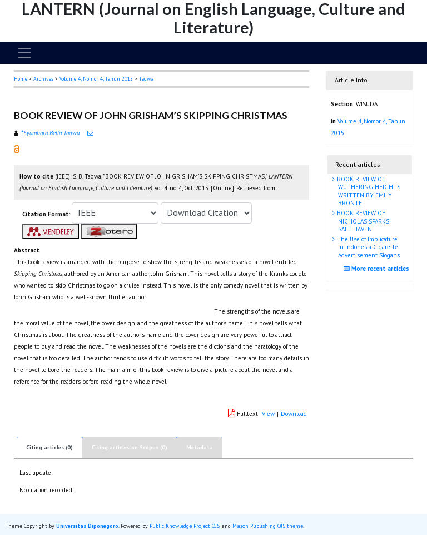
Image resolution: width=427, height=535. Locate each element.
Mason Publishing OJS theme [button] (267, 525)
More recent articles (377, 269)
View (268, 414)
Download (294, 414)
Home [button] (20, 78)
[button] (16, 148)
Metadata (199, 447)
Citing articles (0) (49, 447)
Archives (43, 78)
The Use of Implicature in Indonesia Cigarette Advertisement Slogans (367, 247)
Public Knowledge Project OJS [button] (185, 525)
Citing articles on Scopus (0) (129, 447)
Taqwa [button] (146, 78)
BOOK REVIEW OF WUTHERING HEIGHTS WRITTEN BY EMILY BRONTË (367, 191)
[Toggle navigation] (24, 53)
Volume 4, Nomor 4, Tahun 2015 (96, 78)
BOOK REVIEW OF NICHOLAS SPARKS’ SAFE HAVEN (362, 221)
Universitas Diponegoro (87, 525)
